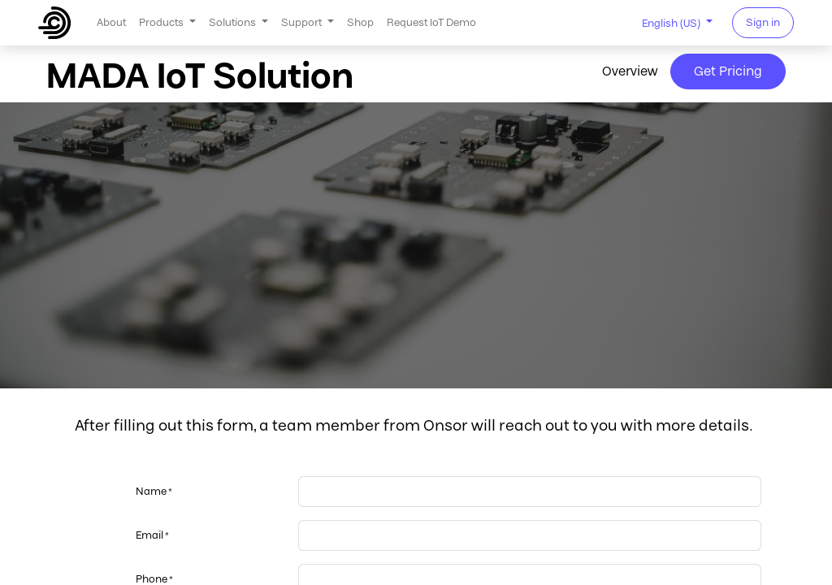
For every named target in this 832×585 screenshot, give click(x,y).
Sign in (763, 22)
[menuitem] (111, 22)
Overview (629, 71)
